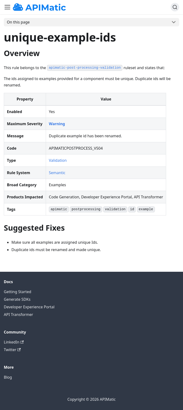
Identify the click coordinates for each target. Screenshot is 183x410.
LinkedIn (14, 342)
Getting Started (17, 291)
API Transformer (18, 314)
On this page (18, 22)
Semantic (57, 172)
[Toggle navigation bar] (7, 7)
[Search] (175, 7)
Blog (8, 377)
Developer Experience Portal (29, 307)
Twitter (12, 349)
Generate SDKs (17, 299)
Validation (58, 160)
